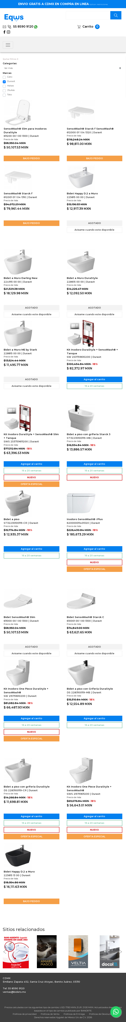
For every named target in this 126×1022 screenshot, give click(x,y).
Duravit (11, 81)
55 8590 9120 (20, 26)
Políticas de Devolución (101, 1014)
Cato (9, 76)
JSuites (11, 90)
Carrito (87, 26)
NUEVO (31, 477)
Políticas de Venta (50, 1014)
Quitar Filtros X (10, 59)
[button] (4, 951)
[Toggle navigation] (8, 45)
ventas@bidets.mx (14, 991)
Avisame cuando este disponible (94, 229)
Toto (9, 94)
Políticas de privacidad (25, 1014)
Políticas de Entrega (74, 1014)
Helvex (10, 85)
